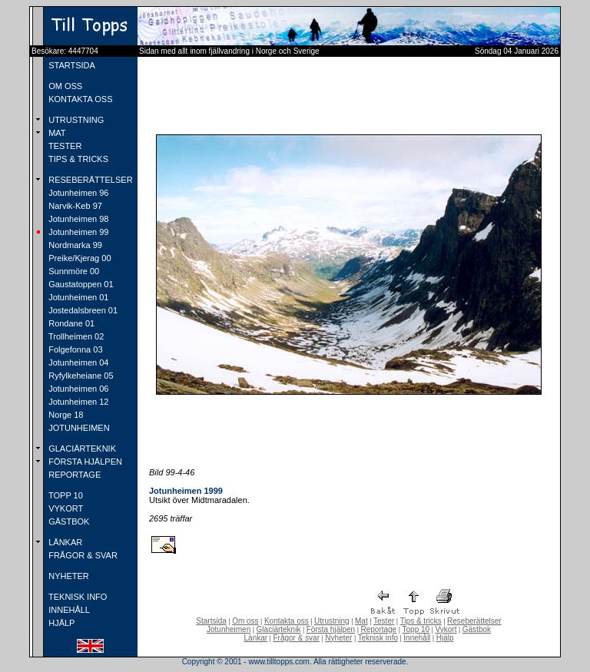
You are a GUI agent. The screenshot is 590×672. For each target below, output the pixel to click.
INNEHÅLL (68, 609)
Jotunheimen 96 (77, 192)
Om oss (245, 621)
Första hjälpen (331, 629)
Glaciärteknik (279, 629)
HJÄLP (60, 622)
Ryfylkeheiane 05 (79, 375)
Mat (361, 621)
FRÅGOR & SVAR (82, 555)
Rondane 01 (70, 323)
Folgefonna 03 (74, 349)
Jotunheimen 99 (77, 232)
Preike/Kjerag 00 (78, 258)
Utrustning (332, 621)
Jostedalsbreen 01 (82, 310)
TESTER (63, 146)
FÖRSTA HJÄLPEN (84, 461)
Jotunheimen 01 (77, 297)
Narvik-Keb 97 (74, 205)
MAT (55, 132)
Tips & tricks (421, 621)
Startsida (211, 621)
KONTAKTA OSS (79, 99)
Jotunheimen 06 (77, 388)
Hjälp (445, 638)
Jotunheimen (228, 629)
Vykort (445, 629)
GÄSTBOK (67, 521)
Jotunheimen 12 (77, 401)
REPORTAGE (73, 474)
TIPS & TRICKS (77, 159)
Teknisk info (378, 638)
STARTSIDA (70, 65)
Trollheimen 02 (75, 336)
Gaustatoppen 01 (79, 284)
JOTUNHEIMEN (78, 427)
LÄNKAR (64, 542)
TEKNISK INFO (76, 596)
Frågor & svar (296, 638)
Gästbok (476, 629)
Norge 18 (64, 414)
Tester (383, 621)
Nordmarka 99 (74, 245)
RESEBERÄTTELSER (89, 179)
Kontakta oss (286, 621)
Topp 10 (416, 629)
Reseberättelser (474, 621)
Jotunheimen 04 (77, 362)
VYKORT (64, 508)
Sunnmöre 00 (72, 271)
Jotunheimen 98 (77, 218)
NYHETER (67, 576)
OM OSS (64, 86)
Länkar (256, 638)
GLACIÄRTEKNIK (81, 448)
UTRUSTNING (75, 119)
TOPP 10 (64, 495)
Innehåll (416, 638)
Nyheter (338, 638)
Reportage (378, 629)
